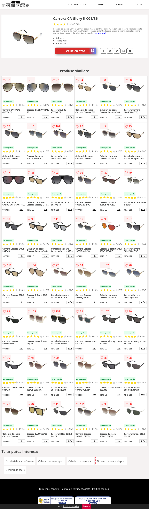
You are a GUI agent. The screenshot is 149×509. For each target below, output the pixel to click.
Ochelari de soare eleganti (111, 461)
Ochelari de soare (76, 4)
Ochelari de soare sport (51, 461)
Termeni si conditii (49, 489)
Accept (86, 506)
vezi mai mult (99, 33)
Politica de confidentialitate (75, 489)
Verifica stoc (81, 51)
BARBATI (120, 4)
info (21, 117)
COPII (140, 4)
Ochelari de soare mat (80, 461)
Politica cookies (100, 489)
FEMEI (101, 4)
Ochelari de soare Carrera (20, 461)
